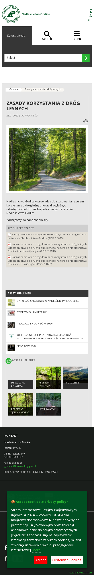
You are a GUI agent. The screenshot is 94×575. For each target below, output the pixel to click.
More (36, 550)
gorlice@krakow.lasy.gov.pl (20, 466)
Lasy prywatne (47, 409)
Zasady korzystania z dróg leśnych (43, 89)
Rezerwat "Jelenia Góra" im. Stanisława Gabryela (20, 414)
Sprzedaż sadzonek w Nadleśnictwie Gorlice (48, 300)
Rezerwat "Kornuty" (45, 384)
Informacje (13, 89)
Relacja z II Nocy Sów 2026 (35, 323)
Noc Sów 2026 (27, 346)
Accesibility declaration (80, 572)
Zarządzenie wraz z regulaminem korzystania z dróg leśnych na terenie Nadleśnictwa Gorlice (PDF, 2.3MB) (47, 236)
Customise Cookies (66, 560)
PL (89, 20)
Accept (40, 560)
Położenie (72, 382)
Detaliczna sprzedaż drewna (18, 386)
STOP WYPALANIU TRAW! (32, 312)
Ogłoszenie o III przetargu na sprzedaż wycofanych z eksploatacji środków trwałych (50, 336)
